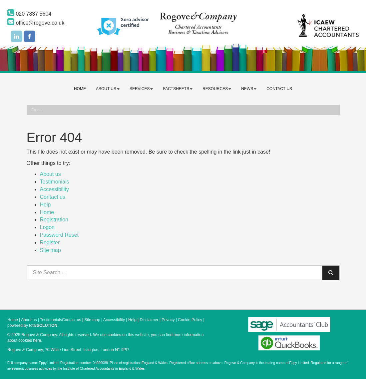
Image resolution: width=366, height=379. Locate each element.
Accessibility (54, 189)
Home (80, 88)
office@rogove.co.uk (35, 23)
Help (45, 204)
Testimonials (54, 182)
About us (108, 88)
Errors (37, 110)
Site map (50, 250)
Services (141, 88)
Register (50, 242)
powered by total (32, 325)
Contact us (279, 88)
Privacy (168, 319)
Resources (216, 88)
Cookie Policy (190, 319)
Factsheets (177, 88)
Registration (54, 219)
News (248, 88)
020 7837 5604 (29, 14)
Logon (47, 227)
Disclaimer (149, 319)
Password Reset (59, 235)
